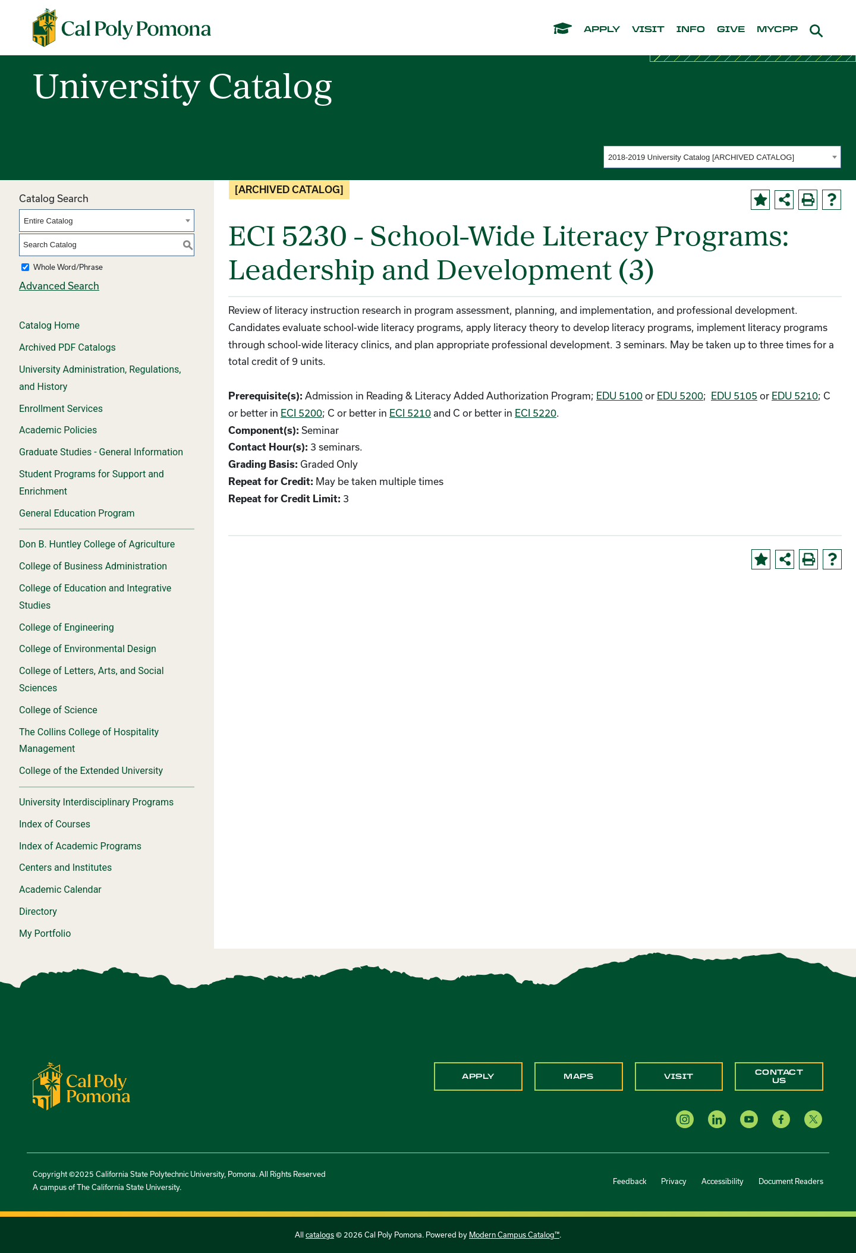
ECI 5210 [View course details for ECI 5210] (410, 412)
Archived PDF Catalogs (67, 347)
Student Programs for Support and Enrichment (91, 482)
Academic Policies (58, 430)
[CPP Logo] (81, 1085)
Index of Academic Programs (80, 846)
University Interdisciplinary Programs (96, 802)
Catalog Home (49, 325)
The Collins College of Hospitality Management (89, 740)
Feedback (629, 1181)
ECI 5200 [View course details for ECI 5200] (301, 412)
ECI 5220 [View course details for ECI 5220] (535, 412)
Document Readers (791, 1181)
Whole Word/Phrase (68, 267)
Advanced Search (59, 285)
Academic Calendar (60, 889)
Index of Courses (54, 824)
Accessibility (722, 1181)
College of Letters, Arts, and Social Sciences (91, 679)
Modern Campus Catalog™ (514, 1234)
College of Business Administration (93, 566)
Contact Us (779, 1076)
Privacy (674, 1181)
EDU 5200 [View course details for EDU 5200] (680, 395)
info (690, 29)
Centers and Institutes (65, 867)
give (731, 29)
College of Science (58, 710)
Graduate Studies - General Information (101, 452)
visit (648, 29)
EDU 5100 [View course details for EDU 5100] (619, 395)
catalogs (320, 1234)
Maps (578, 1076)
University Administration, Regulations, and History (100, 378)
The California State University (128, 1187)
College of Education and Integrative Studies (95, 597)
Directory (38, 911)
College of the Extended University (91, 770)
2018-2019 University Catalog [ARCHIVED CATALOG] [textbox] (701, 157)
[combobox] (722, 157)
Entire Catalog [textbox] (48, 220)
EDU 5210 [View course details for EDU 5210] (795, 395)
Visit (679, 1076)
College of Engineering (66, 627)
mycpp (777, 29)
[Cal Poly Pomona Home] (122, 28)
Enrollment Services (61, 408)
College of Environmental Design (87, 648)
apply (602, 29)
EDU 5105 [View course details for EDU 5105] (734, 395)
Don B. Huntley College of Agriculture (97, 544)
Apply (478, 1076)
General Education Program (77, 513)
